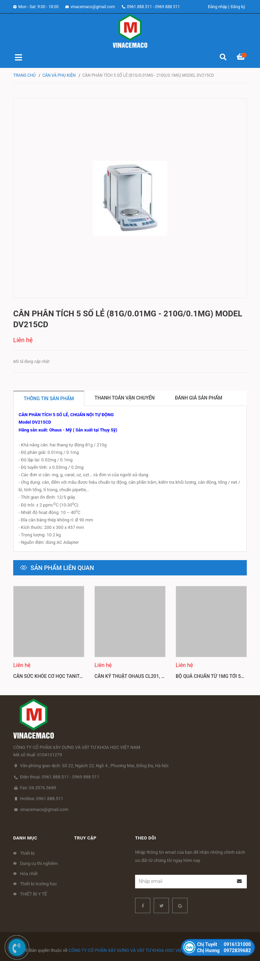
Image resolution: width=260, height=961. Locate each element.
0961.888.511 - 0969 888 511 (153, 6)
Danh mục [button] (25, 837)
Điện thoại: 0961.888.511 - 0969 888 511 (59, 776)
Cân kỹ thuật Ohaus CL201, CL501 (134, 676)
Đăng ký (238, 6)
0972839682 (224, 950)
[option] (48, 635)
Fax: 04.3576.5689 (38, 787)
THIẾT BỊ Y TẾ (33, 894)
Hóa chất (29, 873)
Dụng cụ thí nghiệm (39, 863)
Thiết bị (27, 853)
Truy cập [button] (85, 837)
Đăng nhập (217, 6)
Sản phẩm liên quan (62, 567)
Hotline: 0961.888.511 (41, 798)
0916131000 (224, 944)
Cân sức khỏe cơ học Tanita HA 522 (56, 676)
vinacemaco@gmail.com (92, 6)
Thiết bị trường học (38, 883)
